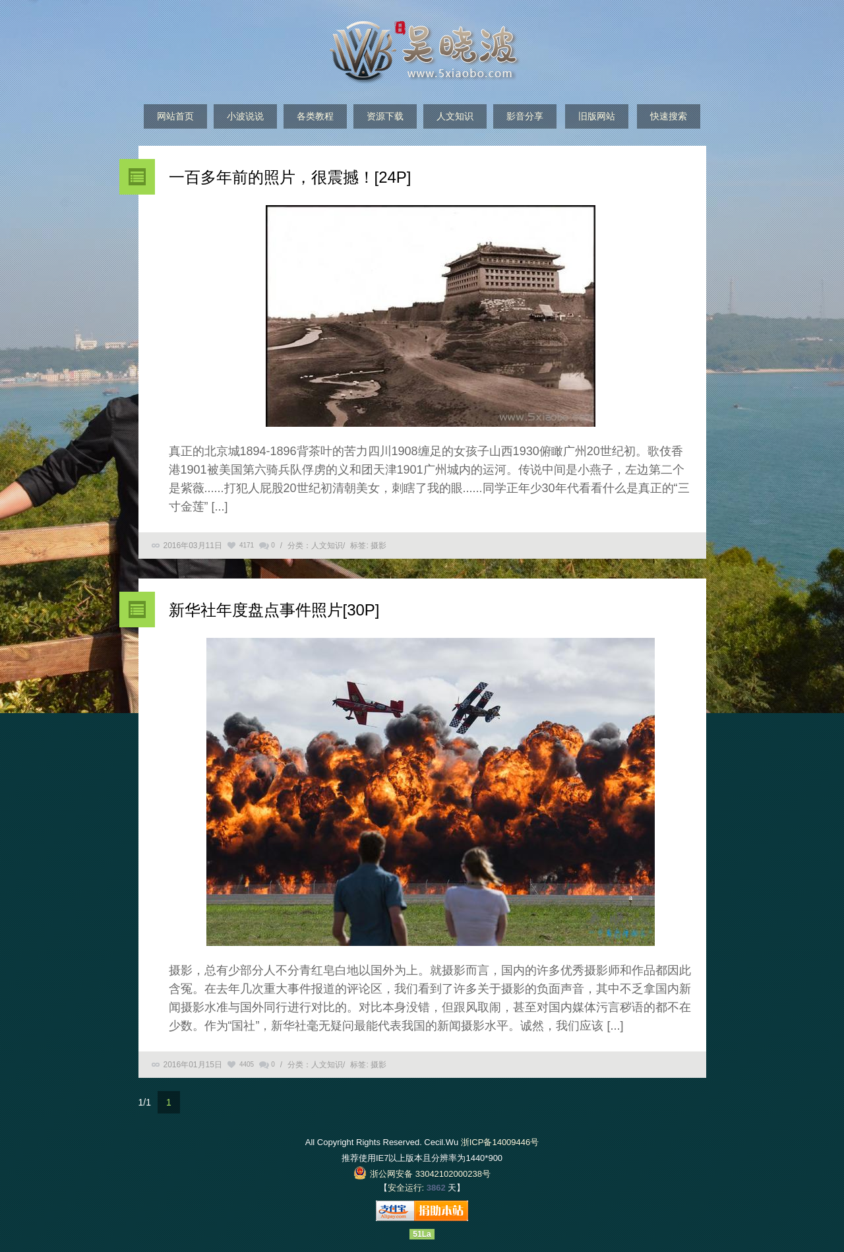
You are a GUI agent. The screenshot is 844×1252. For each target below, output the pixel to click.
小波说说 (245, 116)
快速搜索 (668, 116)
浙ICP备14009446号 (500, 1142)
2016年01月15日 (193, 1064)
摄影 (378, 545)
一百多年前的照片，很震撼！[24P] (290, 177)
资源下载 (385, 116)
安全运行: (406, 1188)
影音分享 (524, 116)
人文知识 (455, 116)
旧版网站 (596, 116)
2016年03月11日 (193, 545)
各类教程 (315, 116)
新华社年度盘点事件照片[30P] (274, 610)
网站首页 (175, 116)
